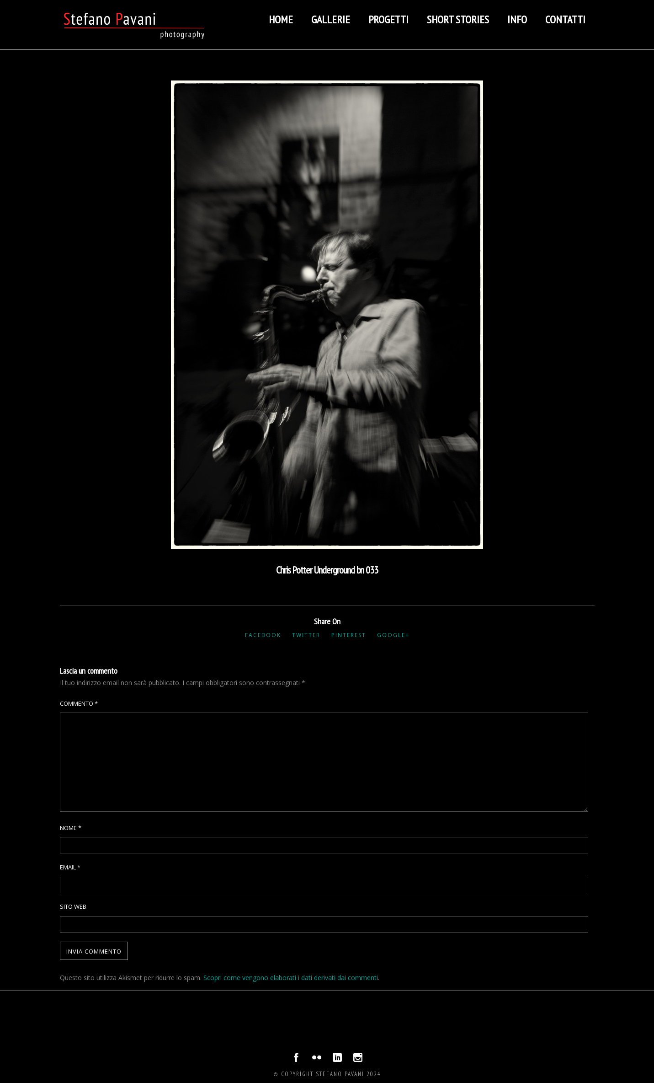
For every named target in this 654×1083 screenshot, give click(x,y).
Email (70, 867)
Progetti (388, 19)
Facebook (263, 635)
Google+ (393, 635)
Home (281, 19)
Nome (70, 828)
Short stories (458, 19)
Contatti (565, 19)
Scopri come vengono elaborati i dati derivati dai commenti (290, 977)
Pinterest (348, 635)
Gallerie (330, 19)
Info (517, 19)
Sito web (73, 906)
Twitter (306, 635)
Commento (79, 703)
